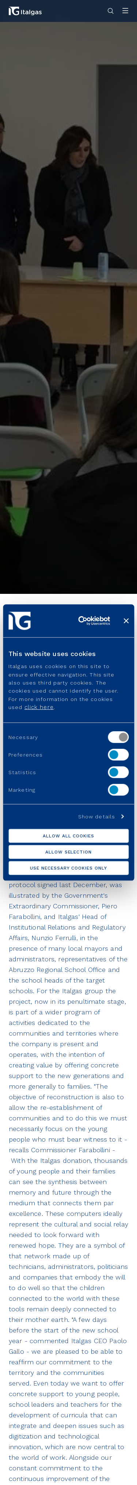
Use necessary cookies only (68, 868)
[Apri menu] (125, 11)
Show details (96, 816)
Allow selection (68, 852)
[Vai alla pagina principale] (25, 11)
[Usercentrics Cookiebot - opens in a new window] (81, 620)
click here (39, 707)
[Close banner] (126, 620)
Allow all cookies (68, 835)
